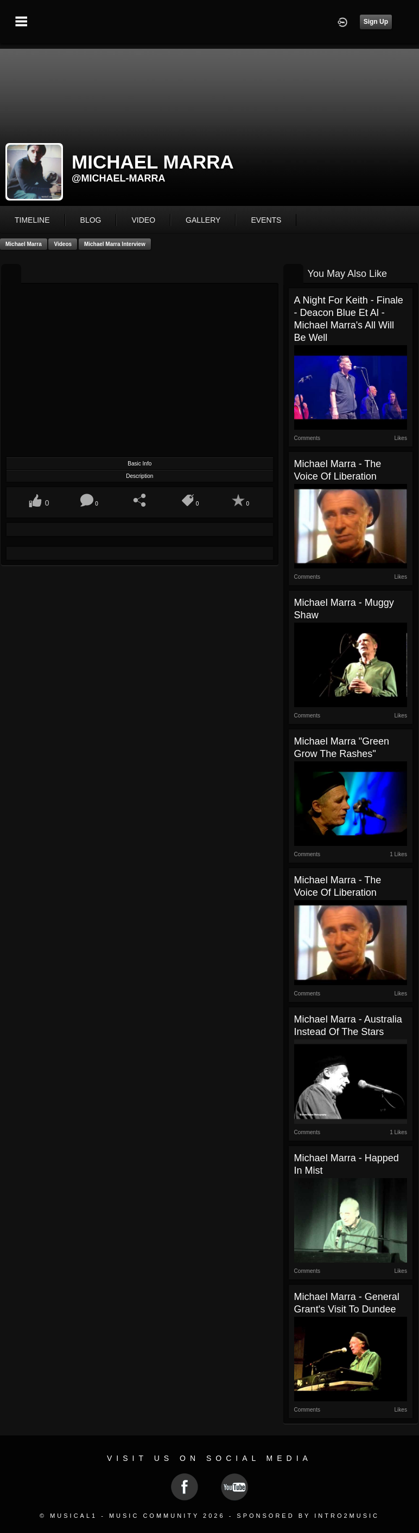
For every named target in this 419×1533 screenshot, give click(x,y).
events (266, 220)
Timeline (32, 220)
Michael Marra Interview (114, 244)
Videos (63, 244)
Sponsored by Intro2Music (308, 1515)
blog (90, 220)
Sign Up (376, 21)
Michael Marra (23, 244)
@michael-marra (119, 178)
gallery (203, 220)
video (143, 220)
